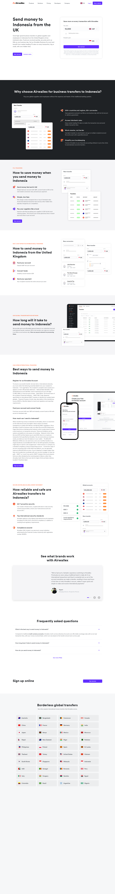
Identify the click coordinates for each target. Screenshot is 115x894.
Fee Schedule (83, 53)
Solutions (40, 3)
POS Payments (53, 858)
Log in (89, 3)
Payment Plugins (53, 853)
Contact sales (29, 52)
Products (31, 3)
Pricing (49, 3)
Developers (57, 3)
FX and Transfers (39, 839)
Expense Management (36, 853)
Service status (89, 887)
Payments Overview (54, 848)
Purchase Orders (35, 858)
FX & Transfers (16, 853)
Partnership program (72, 885)
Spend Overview (35, 848)
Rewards (69, 887)
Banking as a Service (18, 872)
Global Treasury (17, 875)
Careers (69, 882)
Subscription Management (74, 853)
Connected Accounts (91, 852)
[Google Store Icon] (98, 835)
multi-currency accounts (36, 660)
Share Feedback (90, 885)
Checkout (51, 850)
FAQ (87, 880)
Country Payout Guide (92, 53)
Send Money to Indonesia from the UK (56, 839)
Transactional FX (90, 859)
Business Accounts (26, 839)
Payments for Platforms (18, 877)
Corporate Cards (35, 850)
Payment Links (52, 855)
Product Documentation (55, 872)
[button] (94, 623)
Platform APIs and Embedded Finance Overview (93, 849)
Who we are (70, 872)
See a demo (97, 3)
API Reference (53, 875)
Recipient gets (67, 37)
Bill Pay (32, 855)
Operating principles (72, 875)
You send (65, 24)
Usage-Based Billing (72, 855)
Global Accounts (17, 850)
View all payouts (56, 816)
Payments (88, 857)
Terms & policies (71, 877)
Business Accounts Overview (20, 848)
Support (88, 882)
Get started (17, 52)
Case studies (89, 875)
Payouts (88, 862)
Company (67, 3)
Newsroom (88, 877)
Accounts (88, 854)
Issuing (87, 864)
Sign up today (18, 478)
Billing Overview (71, 848)
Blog (87, 872)
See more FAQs (57, 684)
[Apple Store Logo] (88, 835)
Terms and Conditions (76, 53)
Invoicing (69, 850)
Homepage (16, 839)
